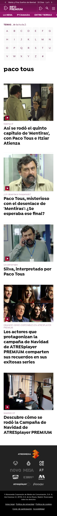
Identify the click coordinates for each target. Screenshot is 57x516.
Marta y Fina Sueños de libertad (22, 2)
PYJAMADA (23, 15)
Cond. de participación (22, 509)
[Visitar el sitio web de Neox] (41, 463)
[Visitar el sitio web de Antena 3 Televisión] (15, 463)
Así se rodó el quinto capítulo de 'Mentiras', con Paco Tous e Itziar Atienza (27, 136)
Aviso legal (10, 504)
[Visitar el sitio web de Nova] (15, 470)
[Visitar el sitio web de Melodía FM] (41, 477)
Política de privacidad (25, 504)
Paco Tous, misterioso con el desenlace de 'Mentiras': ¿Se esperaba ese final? (26, 206)
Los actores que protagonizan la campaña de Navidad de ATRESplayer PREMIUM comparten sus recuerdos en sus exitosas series (26, 347)
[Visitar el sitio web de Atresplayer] (22, 484)
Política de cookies (44, 504)
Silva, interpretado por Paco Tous (27, 272)
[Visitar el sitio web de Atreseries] (41, 470)
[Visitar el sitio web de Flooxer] (38, 484)
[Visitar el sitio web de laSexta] (28, 463)
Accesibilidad (39, 509)
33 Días (40, 2)
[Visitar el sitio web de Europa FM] (28, 477)
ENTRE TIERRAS (43, 15)
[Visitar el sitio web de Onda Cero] (15, 477)
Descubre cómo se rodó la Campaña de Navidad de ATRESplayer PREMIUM (28, 425)
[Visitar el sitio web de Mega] (28, 470)
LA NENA (7, 15)
